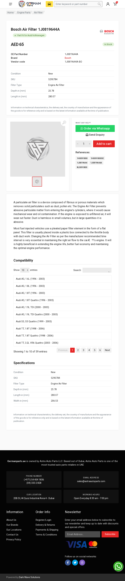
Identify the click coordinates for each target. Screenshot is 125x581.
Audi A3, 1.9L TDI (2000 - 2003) (32, 307)
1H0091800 (82, 158)
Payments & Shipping (47, 529)
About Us (11, 519)
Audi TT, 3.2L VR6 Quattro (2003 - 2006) (37, 342)
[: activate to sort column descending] (62, 274)
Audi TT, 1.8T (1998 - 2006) (30, 328)
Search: (92, 270)
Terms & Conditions (46, 534)
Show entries (25, 270)
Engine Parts (23, 12)
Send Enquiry (95, 134)
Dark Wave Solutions (29, 577)
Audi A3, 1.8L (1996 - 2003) (30, 286)
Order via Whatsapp (95, 128)
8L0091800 (82, 167)
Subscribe (110, 534)
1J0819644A (96, 162)
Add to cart (104, 143)
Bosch (68, 58)
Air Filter (38, 12)
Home (10, 12)
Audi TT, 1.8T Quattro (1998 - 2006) (34, 335)
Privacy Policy (13, 539)
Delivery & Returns (45, 524)
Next (107, 350)
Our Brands (12, 524)
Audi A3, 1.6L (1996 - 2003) (30, 278)
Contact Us (12, 534)
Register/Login (43, 519)
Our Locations (13, 529)
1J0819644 (82, 162)
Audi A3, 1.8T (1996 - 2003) (30, 293)
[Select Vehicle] (49, 4)
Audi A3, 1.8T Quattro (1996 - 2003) (35, 300)
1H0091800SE (97, 158)
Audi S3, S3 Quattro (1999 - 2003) (34, 321)
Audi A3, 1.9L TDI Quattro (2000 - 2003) (37, 314)
